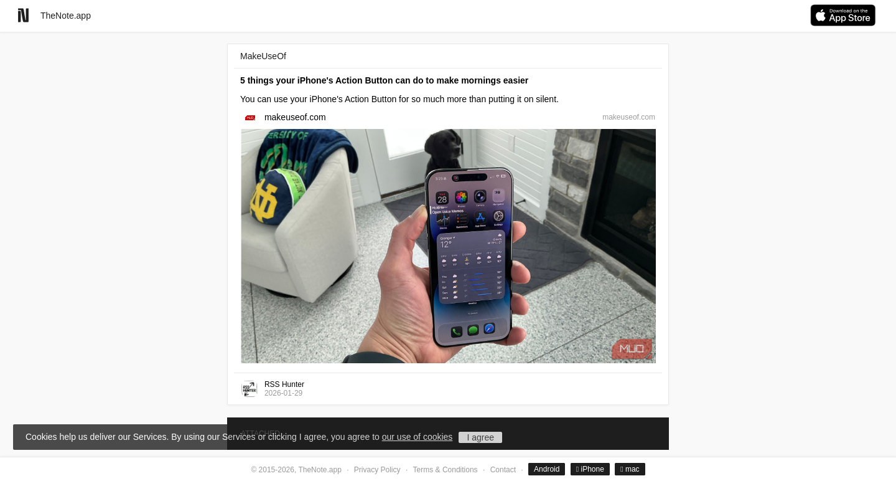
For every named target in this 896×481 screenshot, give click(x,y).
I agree (480, 437)
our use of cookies (417, 437)
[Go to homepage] (23, 15)
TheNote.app (65, 16)
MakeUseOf (263, 56)
